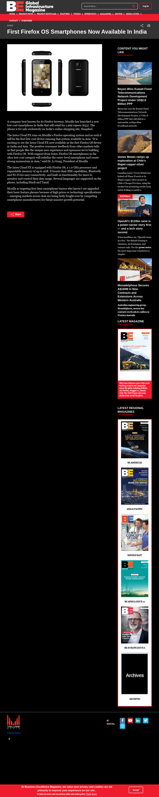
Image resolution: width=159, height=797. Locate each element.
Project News (26, 14)
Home (12, 14)
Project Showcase (46, 14)
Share (15, 214)
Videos (77, 14)
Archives (134, 708)
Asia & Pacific (134, 497)
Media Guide (132, 14)
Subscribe (26, 21)
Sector (118, 14)
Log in (145, 6)
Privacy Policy (14, 767)
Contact (13, 21)
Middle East (134, 549)
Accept (136, 790)
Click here (91, 794)
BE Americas (134, 445)
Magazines (105, 14)
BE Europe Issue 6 (134, 653)
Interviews (90, 14)
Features (65, 14)
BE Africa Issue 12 (134, 601)
